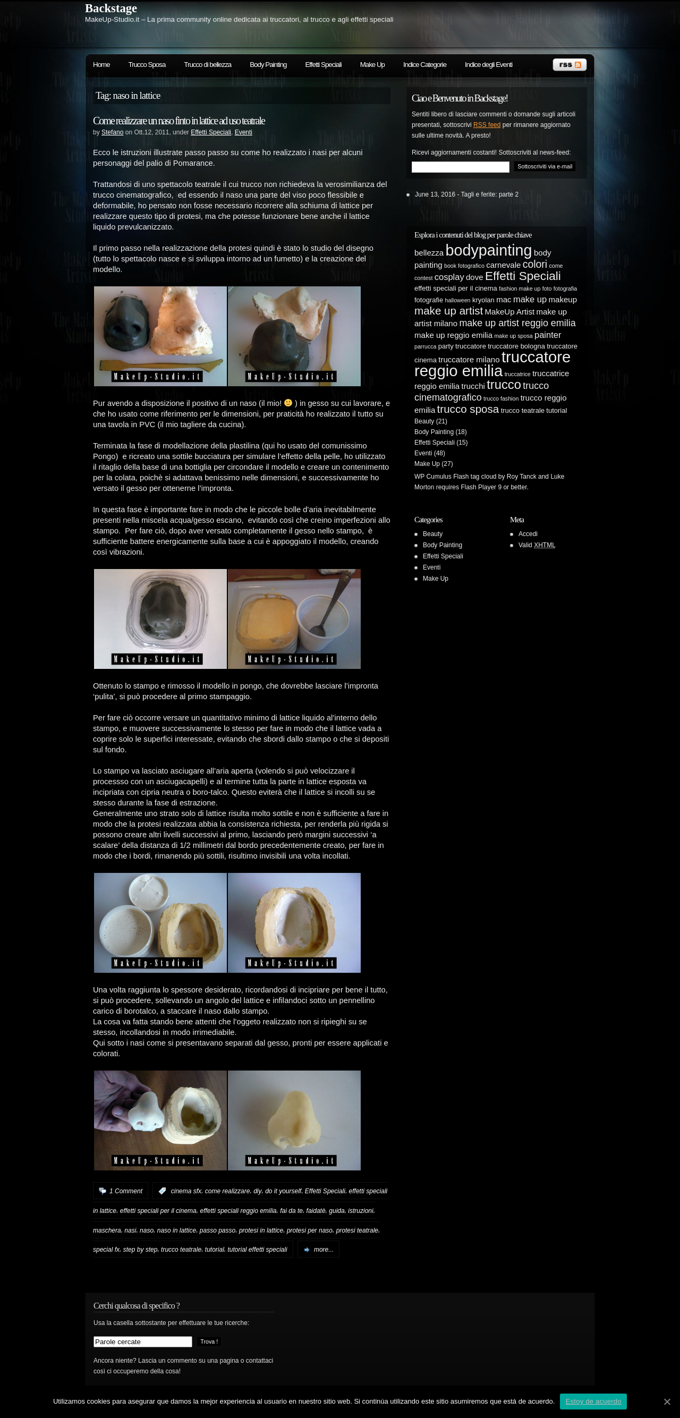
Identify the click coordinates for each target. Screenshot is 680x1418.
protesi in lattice (261, 1230)
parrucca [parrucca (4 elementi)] (425, 346)
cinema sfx (186, 1191)
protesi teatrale (357, 1230)
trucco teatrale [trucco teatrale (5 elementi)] (523, 410)
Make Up (372, 65)
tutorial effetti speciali (257, 1249)
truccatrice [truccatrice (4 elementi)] (518, 374)
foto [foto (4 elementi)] (547, 288)
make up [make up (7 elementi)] (530, 299)
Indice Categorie (424, 65)
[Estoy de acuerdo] (666, 1401)
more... (324, 1249)
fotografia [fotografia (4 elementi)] (565, 288)
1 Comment (125, 1191)
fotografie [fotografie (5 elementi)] (428, 300)
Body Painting (268, 65)
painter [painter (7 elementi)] (547, 334)
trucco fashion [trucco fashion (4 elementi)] (500, 398)
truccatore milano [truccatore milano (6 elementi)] (468, 359)
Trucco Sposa (147, 65)
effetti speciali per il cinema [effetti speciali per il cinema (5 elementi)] (455, 288)
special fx (106, 1249)
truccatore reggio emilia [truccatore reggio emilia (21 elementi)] (492, 363)
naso (147, 1230)
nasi (130, 1230)
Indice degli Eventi (488, 65)
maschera (107, 1230)
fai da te (291, 1211)
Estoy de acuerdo (593, 1401)
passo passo (217, 1230)
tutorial (214, 1249)
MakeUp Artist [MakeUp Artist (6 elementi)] (510, 311)
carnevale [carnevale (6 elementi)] (503, 264)
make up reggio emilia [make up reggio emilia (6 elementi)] (453, 334)
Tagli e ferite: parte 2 (490, 194)
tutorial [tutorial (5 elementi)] (556, 410)
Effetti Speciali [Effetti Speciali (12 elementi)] (523, 276)
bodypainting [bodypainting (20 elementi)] (489, 250)
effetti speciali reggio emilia (238, 1211)
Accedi (528, 534)
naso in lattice (176, 1230)
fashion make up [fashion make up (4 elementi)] (519, 288)
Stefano (112, 132)
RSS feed (486, 125)
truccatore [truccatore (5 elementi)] (470, 346)
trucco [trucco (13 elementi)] (504, 384)
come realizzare (227, 1191)
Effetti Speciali (323, 65)
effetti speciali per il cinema (158, 1211)
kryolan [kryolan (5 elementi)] (483, 300)
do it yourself (283, 1191)
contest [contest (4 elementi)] (423, 278)
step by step (140, 1249)
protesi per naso (310, 1230)
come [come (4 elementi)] (556, 265)
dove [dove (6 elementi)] (474, 277)
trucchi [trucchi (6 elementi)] (473, 385)
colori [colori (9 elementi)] (535, 264)
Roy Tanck (522, 476)
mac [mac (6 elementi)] (503, 299)
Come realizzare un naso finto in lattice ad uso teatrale (179, 120)
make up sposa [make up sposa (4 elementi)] (513, 336)
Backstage (111, 8)
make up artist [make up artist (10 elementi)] (448, 310)
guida (336, 1211)
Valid (537, 545)
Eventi (243, 132)
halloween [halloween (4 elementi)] (458, 300)
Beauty (424, 421)
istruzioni (360, 1211)
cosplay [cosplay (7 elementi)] (449, 277)
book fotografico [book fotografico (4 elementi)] (464, 265)
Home (101, 65)
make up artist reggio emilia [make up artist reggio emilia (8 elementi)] (517, 323)
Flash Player (478, 487)
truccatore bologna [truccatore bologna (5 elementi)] (516, 346)
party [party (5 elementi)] (446, 346)
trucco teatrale (181, 1249)
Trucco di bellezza (207, 65)
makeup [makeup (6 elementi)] (563, 299)
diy (257, 1191)
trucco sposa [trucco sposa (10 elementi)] (468, 409)
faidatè (316, 1211)
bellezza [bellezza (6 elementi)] (429, 252)
